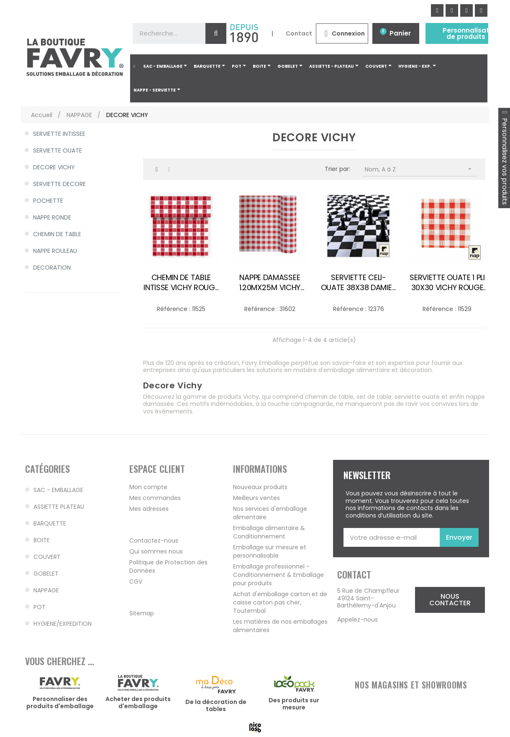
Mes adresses (149, 509)
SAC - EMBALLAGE (58, 490)
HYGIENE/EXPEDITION (62, 624)
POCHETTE (48, 200)
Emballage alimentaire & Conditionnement (269, 532)
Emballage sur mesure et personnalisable (269, 551)
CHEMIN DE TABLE (57, 234)
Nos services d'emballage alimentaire (270, 513)
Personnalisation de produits (471, 33)
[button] (449, 600)
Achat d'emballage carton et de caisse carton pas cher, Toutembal (280, 602)
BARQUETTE (49, 523)
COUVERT (47, 557)
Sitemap (141, 613)
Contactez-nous (153, 540)
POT (39, 607)
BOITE (41, 540)
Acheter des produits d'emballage (138, 703)
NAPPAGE (46, 590)
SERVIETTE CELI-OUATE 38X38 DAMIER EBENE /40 (359, 283)
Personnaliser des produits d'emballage (60, 703)
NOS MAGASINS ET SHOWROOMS (411, 684)
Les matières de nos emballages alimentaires (280, 625)
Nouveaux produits (260, 487)
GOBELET (46, 573)
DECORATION (52, 267)
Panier (400, 33)
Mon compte (148, 487)
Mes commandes (155, 498)
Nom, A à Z (421, 169)
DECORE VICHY (54, 167)
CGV (135, 581)
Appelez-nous (357, 619)
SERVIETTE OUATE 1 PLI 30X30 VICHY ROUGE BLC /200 (447, 283)
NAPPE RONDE (52, 217)
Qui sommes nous (156, 551)
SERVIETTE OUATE (57, 150)
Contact (299, 33)
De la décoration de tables (215, 706)
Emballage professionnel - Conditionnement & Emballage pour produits (278, 574)
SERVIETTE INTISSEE (59, 134)
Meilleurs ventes (256, 498)
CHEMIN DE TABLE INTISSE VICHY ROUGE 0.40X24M (181, 283)
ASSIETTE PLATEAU (58, 506)
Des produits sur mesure (294, 704)
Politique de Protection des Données (168, 566)
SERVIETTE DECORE (59, 184)
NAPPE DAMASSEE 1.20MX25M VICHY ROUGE (270, 283)
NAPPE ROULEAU (55, 251)
